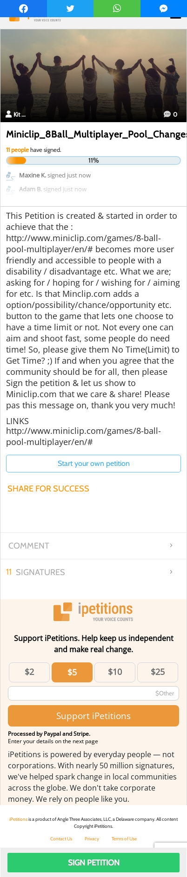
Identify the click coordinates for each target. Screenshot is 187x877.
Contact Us (61, 839)
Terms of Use (124, 839)
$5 (72, 672)
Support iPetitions (93, 715)
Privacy (92, 839)
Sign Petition (94, 862)
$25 (158, 671)
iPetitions (18, 819)
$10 (115, 671)
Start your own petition (94, 463)
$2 (29, 671)
